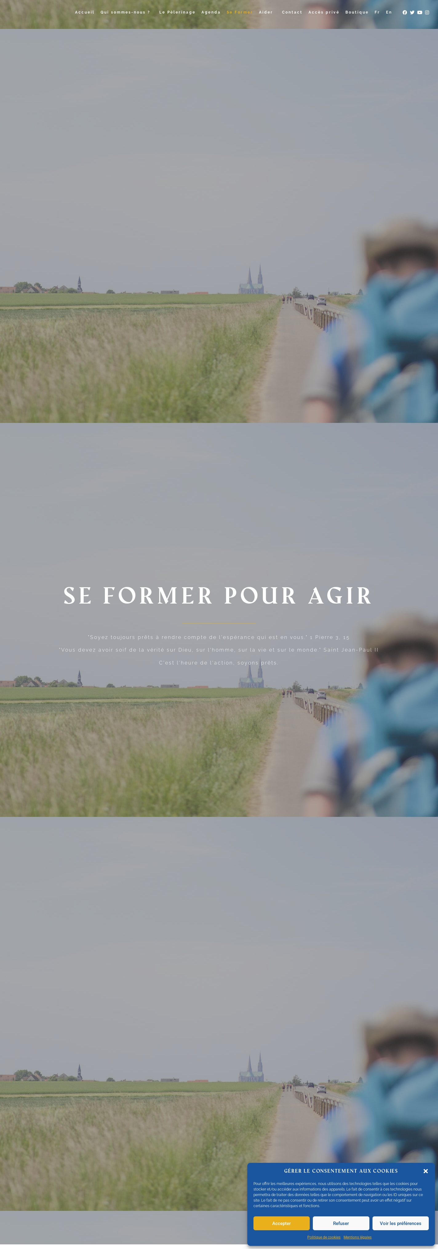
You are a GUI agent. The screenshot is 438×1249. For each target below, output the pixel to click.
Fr (377, 12)
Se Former (240, 12)
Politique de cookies (323, 1237)
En (389, 12)
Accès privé (324, 12)
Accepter (281, 1223)
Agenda (211, 12)
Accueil (85, 12)
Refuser (341, 1223)
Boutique (357, 12)
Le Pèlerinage (177, 12)
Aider (267, 12)
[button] (426, 1171)
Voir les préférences (400, 1223)
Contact (292, 12)
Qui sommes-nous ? (127, 12)
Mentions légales (358, 1237)
